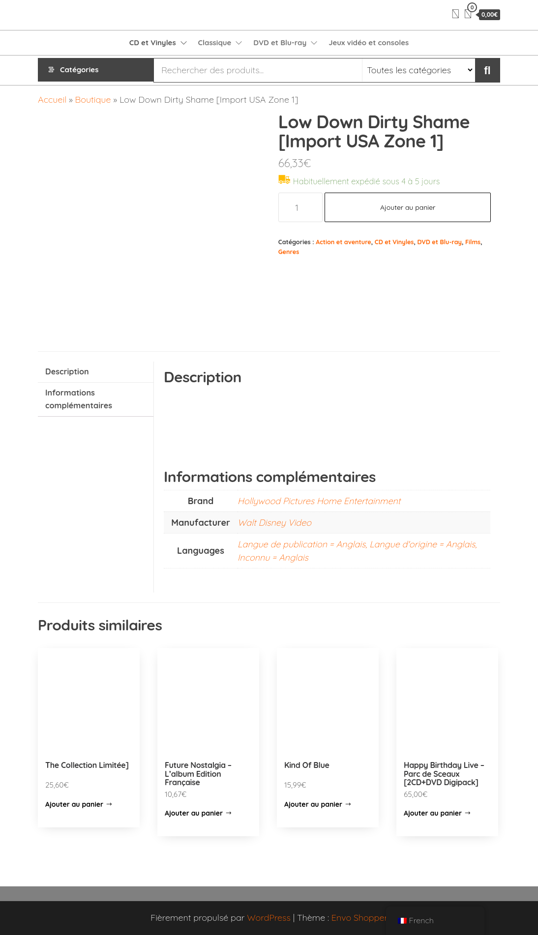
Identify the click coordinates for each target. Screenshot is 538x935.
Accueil (52, 99)
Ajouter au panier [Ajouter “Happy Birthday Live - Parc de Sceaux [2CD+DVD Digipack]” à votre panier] (433, 813)
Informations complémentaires (78, 399)
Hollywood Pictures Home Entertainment (319, 501)
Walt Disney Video (274, 522)
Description (67, 371)
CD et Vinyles (152, 42)
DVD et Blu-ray (279, 42)
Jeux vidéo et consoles (369, 42)
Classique (215, 42)
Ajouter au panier (408, 207)
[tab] (95, 372)
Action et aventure (343, 242)
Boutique (93, 99)
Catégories (79, 70)
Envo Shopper (359, 917)
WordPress (269, 917)
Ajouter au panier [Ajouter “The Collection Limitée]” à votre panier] (74, 804)
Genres (288, 251)
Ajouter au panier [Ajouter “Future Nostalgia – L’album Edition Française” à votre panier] (194, 813)
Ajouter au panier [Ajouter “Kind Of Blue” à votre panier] (313, 804)
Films (472, 242)
